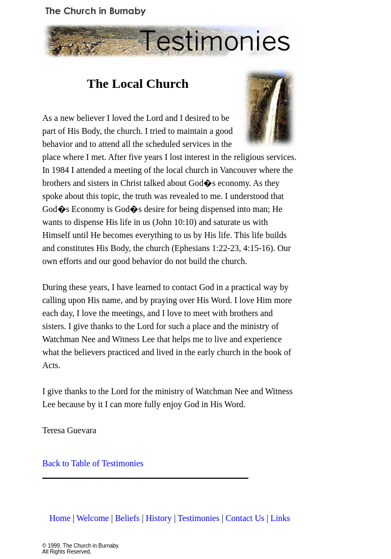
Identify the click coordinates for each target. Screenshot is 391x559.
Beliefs (127, 518)
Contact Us (245, 518)
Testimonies (199, 518)
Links (280, 518)
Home (59, 518)
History (159, 518)
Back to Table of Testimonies (92, 463)
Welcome (92, 518)
